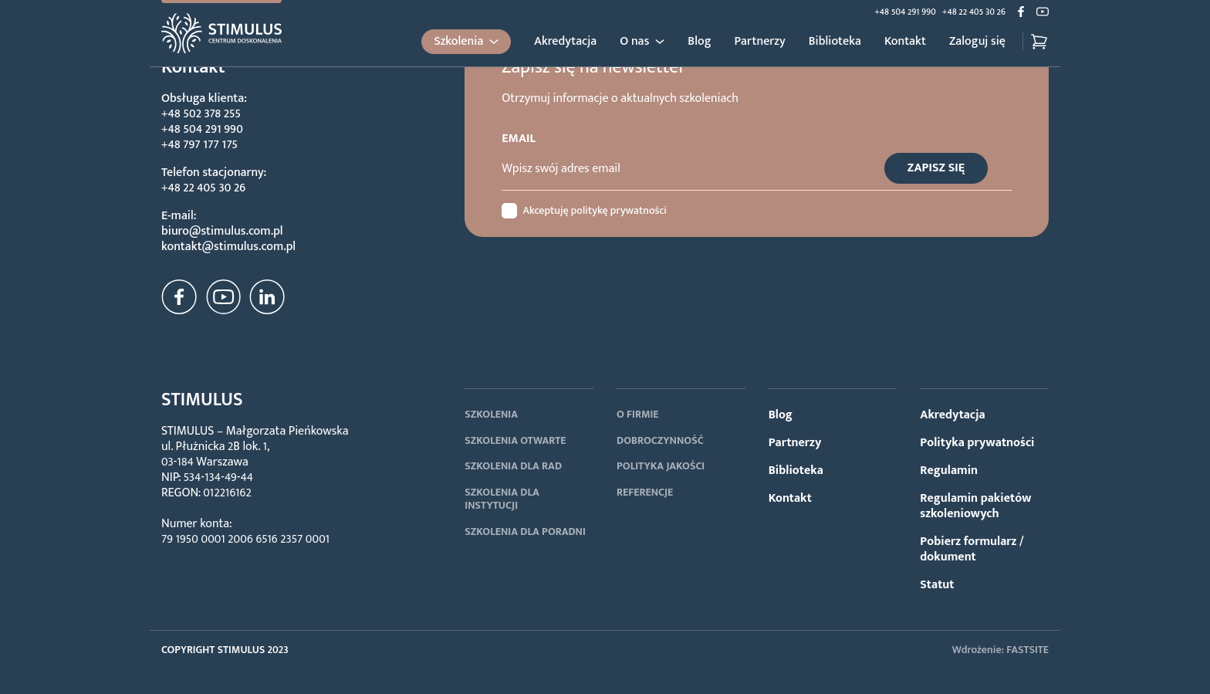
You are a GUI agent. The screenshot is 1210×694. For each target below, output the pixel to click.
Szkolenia (458, 41)
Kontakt (905, 42)
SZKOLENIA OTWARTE (515, 440)
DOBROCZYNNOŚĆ (660, 440)
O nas (634, 42)
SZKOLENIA (491, 414)
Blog (699, 42)
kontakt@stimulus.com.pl (228, 246)
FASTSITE (1027, 649)
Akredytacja (565, 42)
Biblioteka (835, 42)
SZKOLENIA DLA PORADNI (525, 531)
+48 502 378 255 (201, 113)
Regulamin (949, 470)
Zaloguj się (977, 42)
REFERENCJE (645, 492)
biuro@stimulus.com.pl (222, 231)
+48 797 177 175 (199, 144)
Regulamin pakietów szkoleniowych (975, 506)
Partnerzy (760, 42)
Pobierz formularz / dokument (971, 549)
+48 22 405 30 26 (974, 11)
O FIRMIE (638, 414)
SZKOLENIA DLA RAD (513, 466)
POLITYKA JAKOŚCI (661, 466)
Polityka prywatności (977, 442)
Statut (937, 584)
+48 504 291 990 (904, 11)
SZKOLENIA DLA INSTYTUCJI (502, 499)
